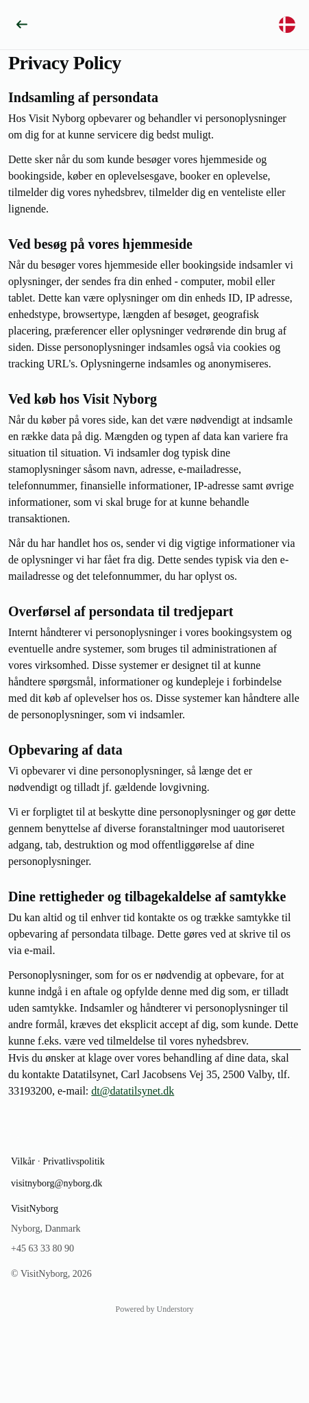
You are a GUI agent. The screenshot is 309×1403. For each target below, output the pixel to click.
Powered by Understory (155, 1309)
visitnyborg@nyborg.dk (56, 1183)
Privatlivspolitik (73, 1161)
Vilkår (23, 1161)
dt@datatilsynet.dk (132, 1091)
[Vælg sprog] (287, 24)
